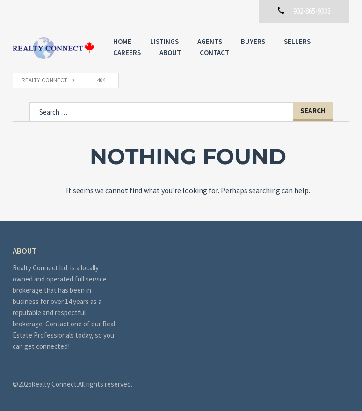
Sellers (297, 41)
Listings (164, 41)
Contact (214, 52)
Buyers (253, 41)
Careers (127, 52)
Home (122, 41)
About (170, 52)
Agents (209, 41)
